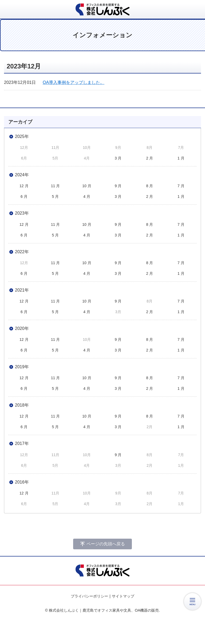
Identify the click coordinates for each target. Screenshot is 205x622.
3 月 (118, 158)
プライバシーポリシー (89, 596)
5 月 (55, 196)
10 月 (86, 186)
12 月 (23, 186)
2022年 (22, 251)
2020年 (22, 328)
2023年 (22, 213)
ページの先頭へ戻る (105, 544)
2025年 (22, 136)
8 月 (149, 186)
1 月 (181, 158)
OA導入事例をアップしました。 (73, 82)
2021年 (22, 290)
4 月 (86, 196)
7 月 (181, 186)
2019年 (22, 367)
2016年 (22, 482)
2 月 (149, 158)
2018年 (22, 405)
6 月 (24, 196)
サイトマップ (123, 596)
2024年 (22, 175)
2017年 (22, 443)
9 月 (118, 186)
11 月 (55, 186)
